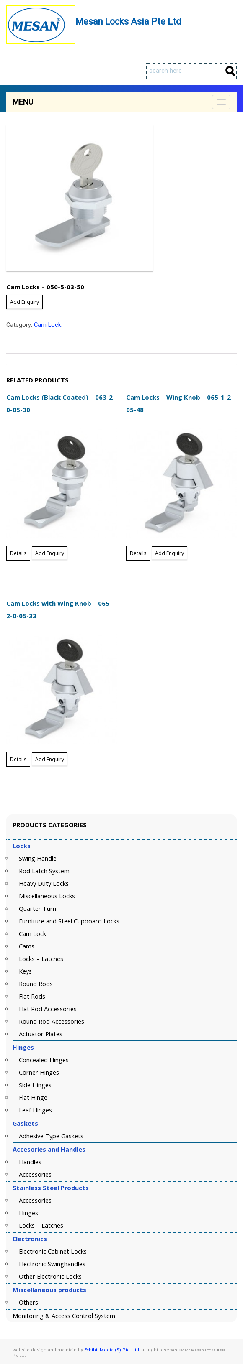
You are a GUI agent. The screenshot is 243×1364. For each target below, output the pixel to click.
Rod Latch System (44, 871)
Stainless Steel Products (51, 1188)
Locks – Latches (41, 959)
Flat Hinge (33, 1097)
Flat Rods (32, 996)
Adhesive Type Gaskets (51, 1136)
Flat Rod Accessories (48, 1009)
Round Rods (36, 984)
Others (28, 1302)
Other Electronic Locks (50, 1276)
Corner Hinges (39, 1072)
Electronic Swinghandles (52, 1264)
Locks (22, 846)
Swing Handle (38, 858)
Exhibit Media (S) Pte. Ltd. (112, 1350)
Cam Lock (47, 325)
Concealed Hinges (44, 1060)
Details (18, 553)
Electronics (30, 1239)
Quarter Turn (37, 909)
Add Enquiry (24, 302)
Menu (23, 101)
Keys (25, 971)
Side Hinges (35, 1085)
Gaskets (25, 1123)
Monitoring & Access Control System (64, 1316)
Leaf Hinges (35, 1110)
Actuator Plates (40, 1034)
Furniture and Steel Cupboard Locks (69, 921)
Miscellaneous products (49, 1290)
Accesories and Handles (49, 1149)
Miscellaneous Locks (47, 896)
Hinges (23, 1047)
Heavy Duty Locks (44, 883)
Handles (30, 1162)
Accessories (35, 1174)
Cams (26, 946)
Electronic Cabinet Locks (53, 1251)
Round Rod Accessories (51, 1021)
